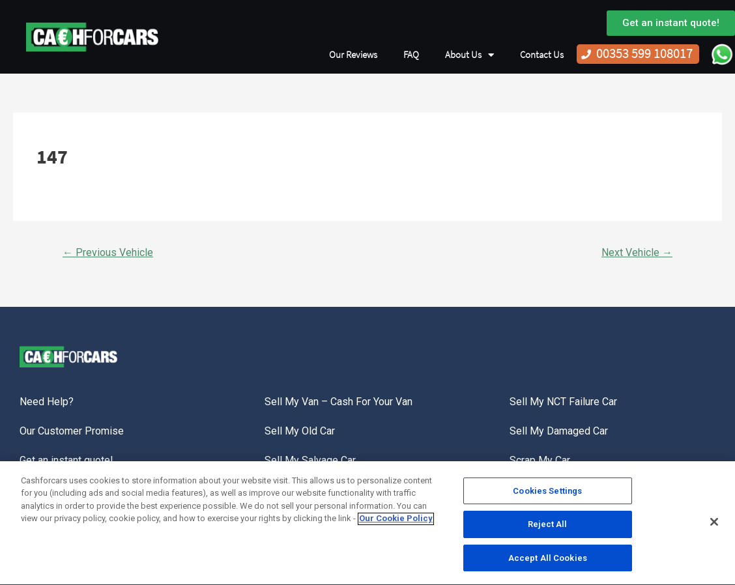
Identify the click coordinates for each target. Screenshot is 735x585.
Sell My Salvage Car (310, 460)
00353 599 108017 (644, 54)
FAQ (411, 55)
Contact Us (542, 55)
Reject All (547, 527)
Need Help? (47, 401)
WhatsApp (722, 54)
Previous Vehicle (108, 252)
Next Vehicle (636, 252)
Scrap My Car (540, 460)
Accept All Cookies (547, 561)
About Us (469, 55)
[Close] (714, 524)
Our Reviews (353, 55)
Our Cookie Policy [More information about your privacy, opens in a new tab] (396, 521)
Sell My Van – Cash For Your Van (338, 401)
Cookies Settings (547, 494)
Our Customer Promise (72, 431)
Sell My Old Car (300, 431)
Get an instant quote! (66, 460)
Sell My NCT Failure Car (563, 401)
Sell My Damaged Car (559, 431)
